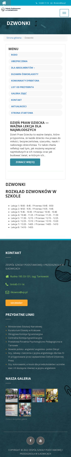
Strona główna (14, 37)
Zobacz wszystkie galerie (16, 419)
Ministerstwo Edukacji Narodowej (25, 326)
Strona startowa (22, 112)
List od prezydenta (22, 87)
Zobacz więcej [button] (25, 162)
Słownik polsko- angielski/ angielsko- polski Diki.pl (33, 349)
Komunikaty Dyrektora (25, 80)
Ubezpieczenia (19, 61)
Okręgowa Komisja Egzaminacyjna (25, 334)
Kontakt (16, 99)
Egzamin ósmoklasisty (24, 74)
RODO (14, 54)
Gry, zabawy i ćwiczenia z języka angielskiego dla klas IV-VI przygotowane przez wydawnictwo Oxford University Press (36, 357)
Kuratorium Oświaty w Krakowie (24, 330)
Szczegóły (16, 302)
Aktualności (19, 106)
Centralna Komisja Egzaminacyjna (25, 337)
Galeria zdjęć (19, 93)
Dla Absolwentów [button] (23, 67)
